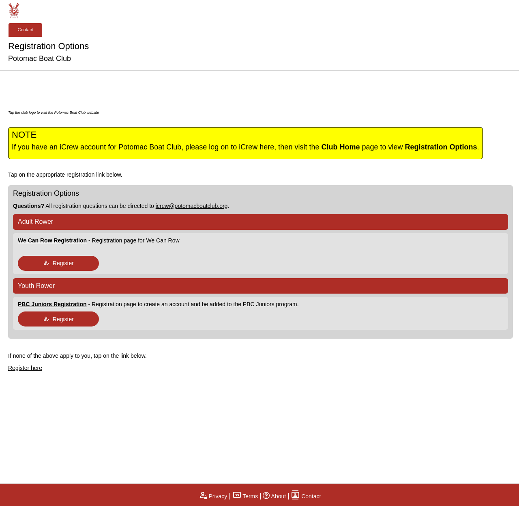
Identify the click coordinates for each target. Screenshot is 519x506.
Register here (25, 368)
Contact (25, 29)
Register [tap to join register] (58, 262)
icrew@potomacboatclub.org (192, 206)
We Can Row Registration (52, 240)
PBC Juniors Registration (52, 304)
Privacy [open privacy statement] (212, 496)
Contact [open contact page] (306, 496)
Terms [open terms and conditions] (245, 496)
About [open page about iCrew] (274, 496)
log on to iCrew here (241, 147)
